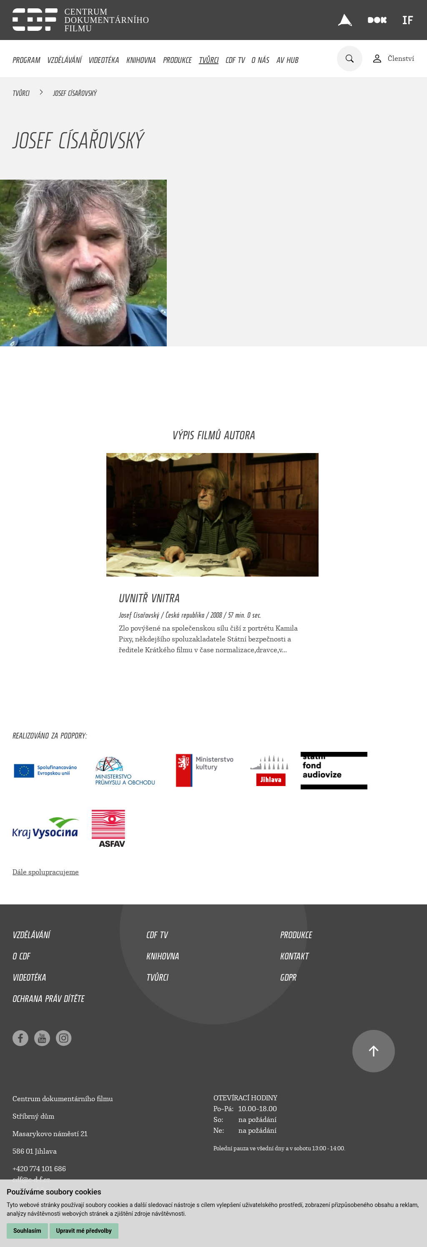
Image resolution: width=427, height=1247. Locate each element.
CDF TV (235, 58)
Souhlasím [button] (27, 1230)
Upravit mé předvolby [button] (84, 1230)
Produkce (177, 58)
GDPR (288, 975)
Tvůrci (209, 58)
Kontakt (294, 954)
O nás (260, 58)
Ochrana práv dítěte (48, 996)
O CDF (21, 954)
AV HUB (287, 58)
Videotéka (103, 58)
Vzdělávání (64, 58)
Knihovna (141, 58)
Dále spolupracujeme (46, 872)
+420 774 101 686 (39, 1169)
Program (26, 58)
